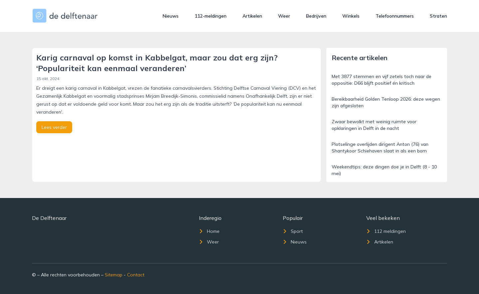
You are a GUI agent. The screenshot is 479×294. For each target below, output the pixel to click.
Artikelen (252, 16)
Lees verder (54, 127)
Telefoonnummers (395, 16)
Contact (135, 275)
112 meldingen (386, 231)
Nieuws (171, 16)
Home (209, 231)
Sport (293, 231)
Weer (284, 16)
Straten (438, 16)
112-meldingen (211, 16)
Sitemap (113, 275)
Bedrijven (316, 16)
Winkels (351, 16)
